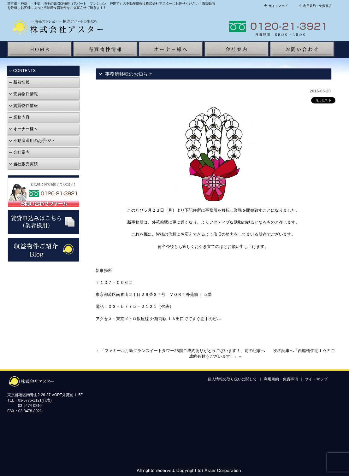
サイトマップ (275, 6)
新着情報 (19, 82)
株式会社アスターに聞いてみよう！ (255, 26)
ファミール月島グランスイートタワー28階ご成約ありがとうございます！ (172, 350)
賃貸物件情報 (23, 105)
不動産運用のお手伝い (31, 140)
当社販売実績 (23, 164)
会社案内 (19, 152)
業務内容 (19, 117)
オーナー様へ (23, 128)
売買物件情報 (23, 93)
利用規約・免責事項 (315, 6)
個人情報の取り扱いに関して (232, 379)
